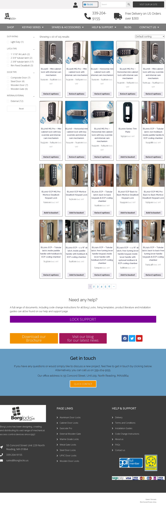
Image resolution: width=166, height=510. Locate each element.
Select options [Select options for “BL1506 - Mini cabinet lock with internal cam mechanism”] (51, 94)
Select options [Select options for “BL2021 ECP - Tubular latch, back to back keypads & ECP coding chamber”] (102, 213)
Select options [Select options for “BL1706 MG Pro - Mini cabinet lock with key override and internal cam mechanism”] (51, 157)
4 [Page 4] (101, 286)
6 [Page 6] (109, 286)
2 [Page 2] (94, 286)
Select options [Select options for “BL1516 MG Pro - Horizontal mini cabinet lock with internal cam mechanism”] (127, 94)
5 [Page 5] (105, 286)
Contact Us (149, 27)
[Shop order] (150, 36)
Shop (10, 27)
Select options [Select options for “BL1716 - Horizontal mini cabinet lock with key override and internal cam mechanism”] (76, 157)
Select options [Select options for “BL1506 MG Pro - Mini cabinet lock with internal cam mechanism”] (76, 94)
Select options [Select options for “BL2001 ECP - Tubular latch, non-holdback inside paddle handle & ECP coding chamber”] (153, 157)
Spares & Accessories (68, 27)
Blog (127, 27)
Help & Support (104, 27)
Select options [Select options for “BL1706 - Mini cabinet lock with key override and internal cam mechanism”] (153, 94)
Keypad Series (33, 27)
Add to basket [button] (128, 157)
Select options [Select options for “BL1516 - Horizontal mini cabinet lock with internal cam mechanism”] (102, 94)
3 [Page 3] (97, 286)
